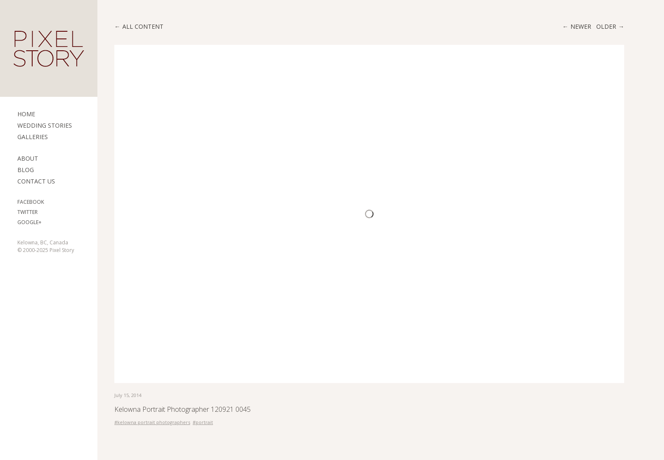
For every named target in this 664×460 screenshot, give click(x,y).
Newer (580, 26)
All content (142, 26)
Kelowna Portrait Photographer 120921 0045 (182, 409)
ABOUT (27, 158)
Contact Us (36, 181)
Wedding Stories (44, 125)
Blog (25, 170)
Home (26, 114)
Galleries (32, 137)
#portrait (203, 422)
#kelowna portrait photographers (152, 422)
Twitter (27, 212)
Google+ (29, 222)
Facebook (30, 201)
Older (606, 26)
